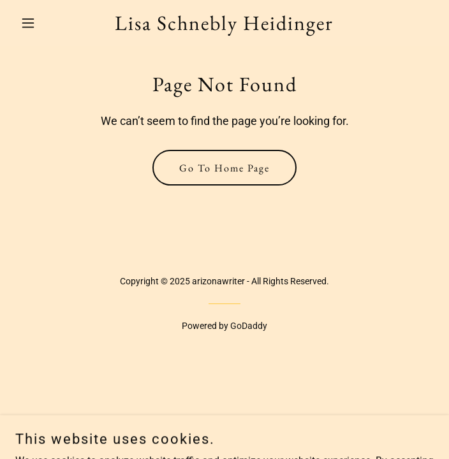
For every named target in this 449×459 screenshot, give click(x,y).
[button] (46, 23)
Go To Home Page (224, 168)
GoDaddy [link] (248, 326)
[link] (224, 26)
